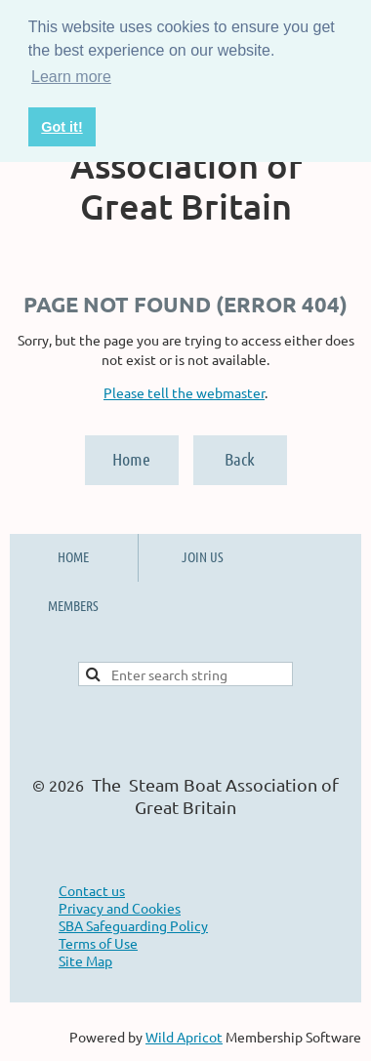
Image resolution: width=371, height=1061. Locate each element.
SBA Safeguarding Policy (133, 925)
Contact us (92, 890)
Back (240, 458)
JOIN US (203, 556)
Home (131, 458)
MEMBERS (73, 605)
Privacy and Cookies (120, 908)
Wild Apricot (184, 1036)
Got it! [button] (61, 127)
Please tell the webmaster (184, 392)
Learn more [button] (71, 76)
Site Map (85, 960)
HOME (73, 556)
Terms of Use (98, 943)
